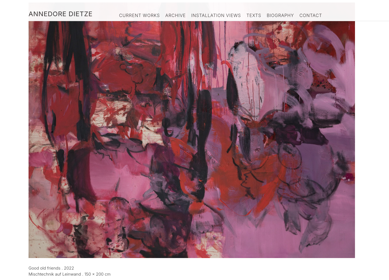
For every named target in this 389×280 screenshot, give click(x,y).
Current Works (139, 15)
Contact (310, 15)
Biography (280, 15)
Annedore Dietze (60, 14)
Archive (175, 15)
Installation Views (216, 15)
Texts (253, 15)
